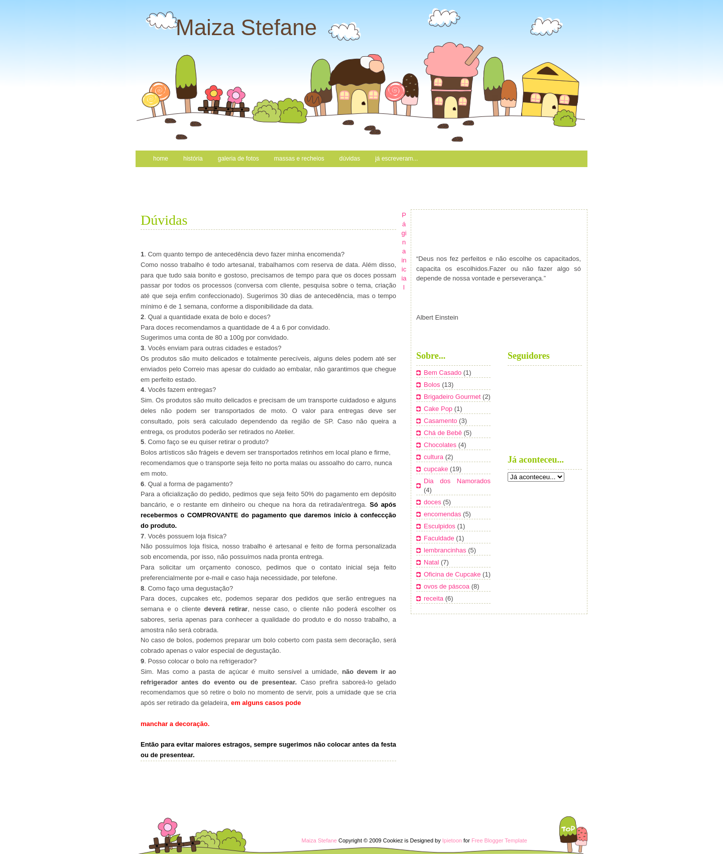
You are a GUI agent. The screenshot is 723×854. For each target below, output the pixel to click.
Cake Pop (439, 408)
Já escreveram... (396, 158)
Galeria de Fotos (238, 158)
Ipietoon (452, 840)
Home (160, 158)
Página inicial (403, 251)
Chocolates (441, 445)
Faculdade (440, 538)
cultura (434, 457)
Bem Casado (443, 372)
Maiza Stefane (246, 27)
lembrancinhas (446, 550)
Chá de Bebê (444, 433)
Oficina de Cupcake (453, 574)
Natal (432, 562)
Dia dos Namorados (457, 481)
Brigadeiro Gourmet (453, 396)
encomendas (443, 514)
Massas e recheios (299, 158)
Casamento (441, 420)
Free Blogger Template (499, 840)
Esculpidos (440, 526)
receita (434, 598)
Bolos (433, 384)
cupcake (437, 469)
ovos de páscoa (447, 586)
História (193, 158)
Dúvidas (349, 158)
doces (433, 502)
